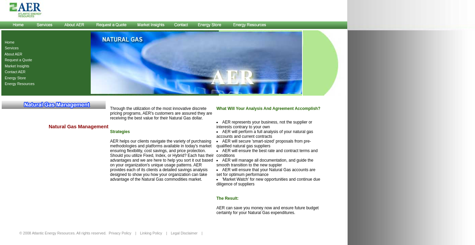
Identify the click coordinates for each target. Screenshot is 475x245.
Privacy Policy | (122, 233)
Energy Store (14, 78)
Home (8, 42)
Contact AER (14, 72)
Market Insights (16, 66)
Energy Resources (19, 84)
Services (11, 48)
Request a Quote (17, 60)
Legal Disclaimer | (187, 233)
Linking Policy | (153, 233)
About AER (12, 54)
